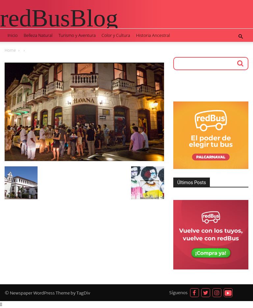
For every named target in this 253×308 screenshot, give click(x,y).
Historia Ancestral (153, 35)
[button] (240, 37)
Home (10, 50)
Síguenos (178, 292)
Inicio (13, 35)
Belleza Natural (38, 35)
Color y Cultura (115, 35)
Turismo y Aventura (77, 35)
